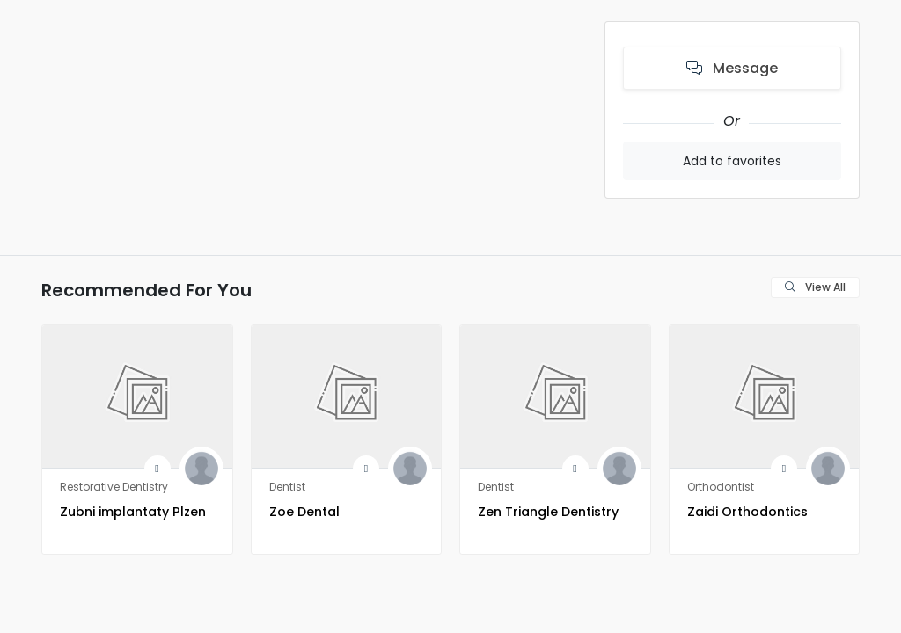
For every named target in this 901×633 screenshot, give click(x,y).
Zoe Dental (312, 510)
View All (815, 287)
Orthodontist (720, 486)
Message (732, 68)
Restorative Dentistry (114, 486)
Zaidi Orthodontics (761, 510)
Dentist (287, 486)
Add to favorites (732, 161)
